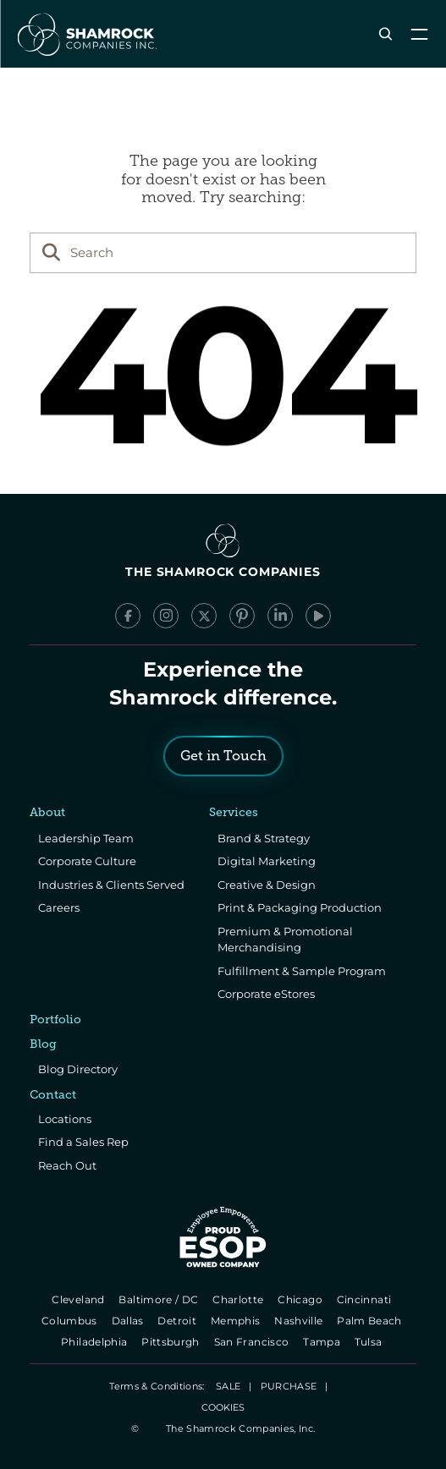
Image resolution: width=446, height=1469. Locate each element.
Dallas (129, 1320)
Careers (59, 907)
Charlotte (240, 1299)
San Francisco (253, 1341)
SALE (228, 1386)
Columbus (71, 1320)
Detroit (178, 1320)
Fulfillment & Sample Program (301, 971)
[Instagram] (166, 615)
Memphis (236, 1320)
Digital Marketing (266, 861)
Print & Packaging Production (299, 907)
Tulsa (370, 1341)
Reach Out (67, 1165)
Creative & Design (266, 884)
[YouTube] (318, 615)
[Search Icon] (385, 34)
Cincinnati (365, 1299)
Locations (64, 1119)
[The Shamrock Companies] (85, 34)
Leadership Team (86, 838)
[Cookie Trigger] (223, 1407)
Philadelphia (95, 1341)
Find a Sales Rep (83, 1141)
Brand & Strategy (263, 838)
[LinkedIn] (280, 615)
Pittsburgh (171, 1341)
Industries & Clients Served (111, 884)
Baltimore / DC (160, 1299)
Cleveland (80, 1299)
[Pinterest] (242, 615)
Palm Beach (371, 1320)
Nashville (299, 1320)
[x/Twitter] (204, 615)
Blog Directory (78, 1069)
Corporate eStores (266, 993)
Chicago (302, 1299)
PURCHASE (289, 1386)
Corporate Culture (87, 861)
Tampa (323, 1341)
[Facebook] (127, 615)
